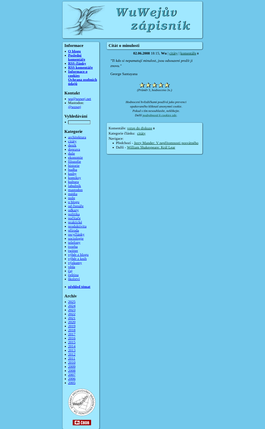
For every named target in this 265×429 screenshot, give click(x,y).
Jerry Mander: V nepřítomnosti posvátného (166, 143)
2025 (71, 302)
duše (71, 153)
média (72, 194)
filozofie (74, 162)
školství (74, 279)
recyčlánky (76, 234)
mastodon (75, 190)
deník (72, 145)
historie (74, 166)
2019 (71, 326)
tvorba (73, 247)
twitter (73, 251)
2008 (71, 371)
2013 (71, 350)
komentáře (188, 53)
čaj (70, 271)
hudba (72, 170)
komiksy (74, 178)
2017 (71, 334)
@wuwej (74, 107)
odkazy (73, 210)
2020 (71, 322)
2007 (71, 375)
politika (74, 214)
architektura (77, 137)
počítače (74, 218)
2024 (71, 306)
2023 (71, 310)
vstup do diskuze (139, 128)
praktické (75, 222)
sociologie (76, 238)
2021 (71, 318)
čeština (73, 275)
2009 (71, 367)
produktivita (77, 226)
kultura (73, 182)
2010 (71, 363)
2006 (71, 379)
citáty (173, 53)
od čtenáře (76, 206)
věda (71, 267)
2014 (71, 346)
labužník (74, 186)
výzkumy (75, 263)
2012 (71, 354)
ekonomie (75, 158)
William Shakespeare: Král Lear (151, 147)
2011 (71, 358)
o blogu (73, 202)
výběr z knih (77, 259)
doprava (74, 149)
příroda (73, 230)
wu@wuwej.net (79, 99)
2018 (71, 330)
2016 (71, 338)
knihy (72, 174)
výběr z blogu (78, 255)
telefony (74, 243)
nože (71, 198)
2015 (71, 342)
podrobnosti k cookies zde (159, 115)
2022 (71, 314)
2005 (71, 383)
